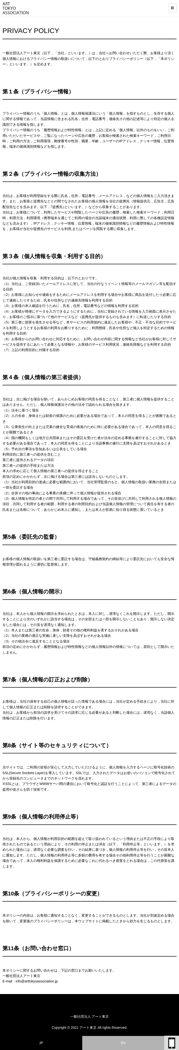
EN (123, 1043)
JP (41, 1043)
